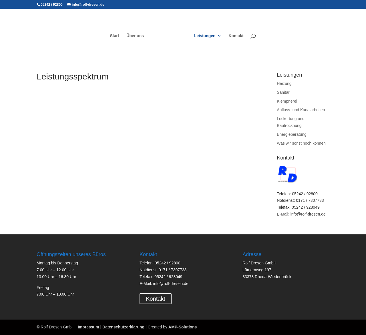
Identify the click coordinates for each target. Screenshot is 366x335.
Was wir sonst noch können (301, 143)
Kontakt (235, 36)
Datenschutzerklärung (123, 327)
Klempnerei (287, 101)
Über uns (135, 36)
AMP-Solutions (182, 327)
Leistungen (205, 36)
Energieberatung (292, 134)
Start (114, 36)
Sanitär (283, 92)
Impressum (88, 327)
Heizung (284, 83)
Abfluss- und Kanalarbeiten (301, 109)
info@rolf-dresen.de (170, 283)
